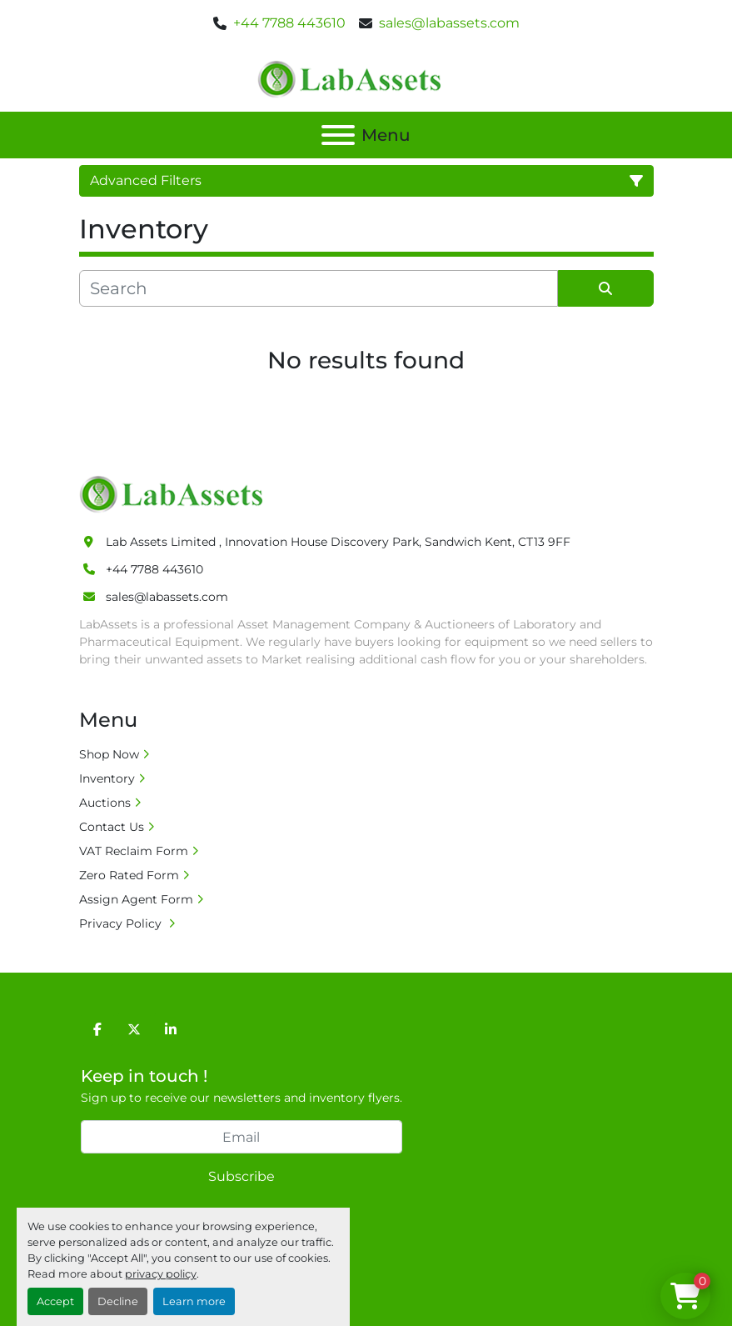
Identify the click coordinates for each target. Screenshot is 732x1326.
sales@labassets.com (449, 23)
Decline (117, 1301)
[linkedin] (170, 1029)
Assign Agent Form (136, 899)
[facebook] (97, 1029)
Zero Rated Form (129, 875)
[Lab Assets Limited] (175, 493)
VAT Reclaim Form (133, 850)
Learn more (194, 1301)
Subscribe (241, 1176)
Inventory (107, 778)
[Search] (318, 288)
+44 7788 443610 (289, 23)
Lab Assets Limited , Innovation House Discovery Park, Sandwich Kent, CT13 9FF (338, 541)
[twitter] (134, 1029)
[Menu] (338, 135)
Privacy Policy (122, 923)
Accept (55, 1301)
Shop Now (109, 754)
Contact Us (111, 826)
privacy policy (161, 1274)
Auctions (105, 802)
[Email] (241, 1136)
